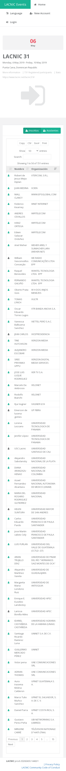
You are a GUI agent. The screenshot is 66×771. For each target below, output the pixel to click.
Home (39, 4)
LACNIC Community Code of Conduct (41, 767)
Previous (13, 739)
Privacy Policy (52, 764)
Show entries (33, 150)
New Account (40, 13)
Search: (32, 156)
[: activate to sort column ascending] (9, 169)
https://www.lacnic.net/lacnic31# (18, 77)
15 (53, 739)
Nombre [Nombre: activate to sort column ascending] (19, 168)
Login (11, 22)
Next (10, 744)
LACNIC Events (15, 4)
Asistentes (50, 130)
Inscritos (32, 130)
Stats (58, 72)
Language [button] (14, 13)
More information (11, 72)
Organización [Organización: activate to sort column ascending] (39, 168)
